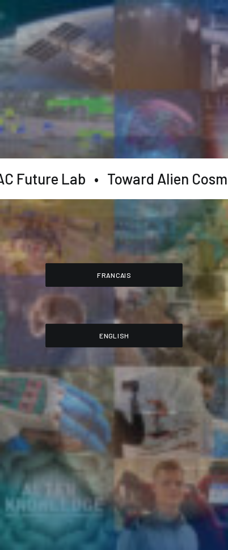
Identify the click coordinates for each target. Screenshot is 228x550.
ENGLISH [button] (114, 335)
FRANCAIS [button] (114, 274)
